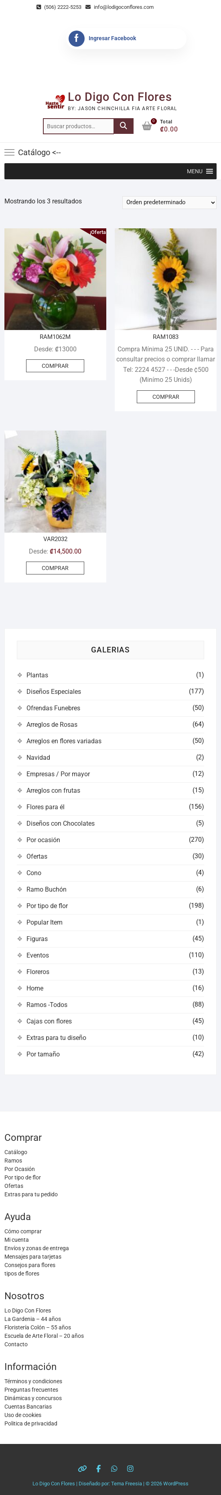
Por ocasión (43, 840)
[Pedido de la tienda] (169, 202)
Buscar (124, 126)
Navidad (38, 757)
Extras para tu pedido (31, 1194)
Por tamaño (43, 1054)
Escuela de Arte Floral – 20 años (44, 1336)
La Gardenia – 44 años (32, 1319)
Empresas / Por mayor (58, 774)
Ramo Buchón (46, 889)
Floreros (37, 972)
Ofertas (36, 856)
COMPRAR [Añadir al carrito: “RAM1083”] (165, 397)
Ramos (13, 1160)
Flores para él (45, 807)
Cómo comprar (23, 1231)
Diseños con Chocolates (60, 823)
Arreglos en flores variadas (63, 741)
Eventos (37, 955)
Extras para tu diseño (56, 1038)
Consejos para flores (29, 1265)
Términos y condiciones (33, 1381)
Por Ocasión (19, 1169)
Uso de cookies (22, 1415)
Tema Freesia (126, 1484)
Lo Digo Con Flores (120, 97)
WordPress (176, 1484)
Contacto (16, 1344)
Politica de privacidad (30, 1423)
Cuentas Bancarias (28, 1406)
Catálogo (15, 1152)
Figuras (37, 939)
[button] (195, 171)
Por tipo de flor (47, 906)
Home (34, 988)
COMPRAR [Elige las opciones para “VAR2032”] (55, 568)
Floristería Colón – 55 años (37, 1327)
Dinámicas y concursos (33, 1398)
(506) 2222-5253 (58, 7)
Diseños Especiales (53, 691)
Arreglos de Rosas (51, 724)
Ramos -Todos (46, 1005)
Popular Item (44, 922)
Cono (33, 873)
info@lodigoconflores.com (119, 7)
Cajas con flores (49, 1021)
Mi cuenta (16, 1240)
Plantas (37, 675)
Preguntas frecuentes (31, 1389)
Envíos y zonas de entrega (36, 1248)
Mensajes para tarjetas (32, 1256)
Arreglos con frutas (53, 790)
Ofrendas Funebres (53, 708)
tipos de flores (21, 1273)
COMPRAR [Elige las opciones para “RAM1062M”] (55, 366)
